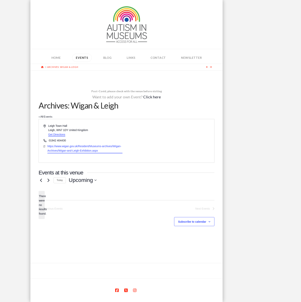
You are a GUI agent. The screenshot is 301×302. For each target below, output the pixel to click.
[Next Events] (48, 180)
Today (60, 180)
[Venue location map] (170, 141)
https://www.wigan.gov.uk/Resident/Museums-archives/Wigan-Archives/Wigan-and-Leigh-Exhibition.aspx (84, 148)
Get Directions (56, 134)
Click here (152, 97)
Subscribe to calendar (192, 221)
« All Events (45, 116)
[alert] (42, 205)
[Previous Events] (41, 180)
